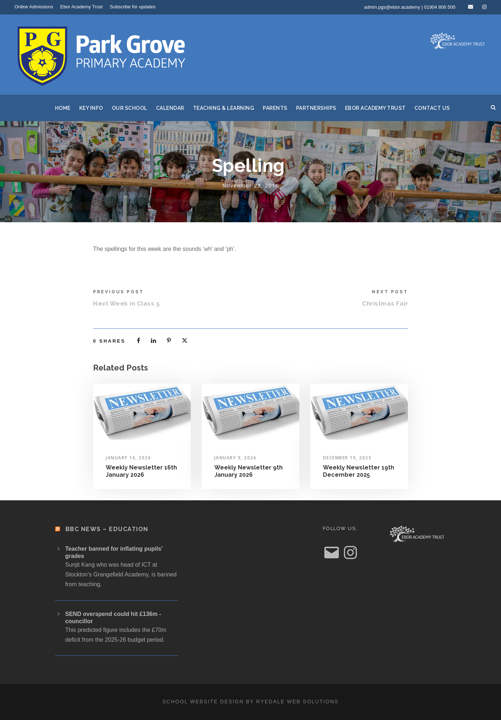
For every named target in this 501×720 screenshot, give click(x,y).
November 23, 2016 (250, 185)
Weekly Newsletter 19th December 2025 (358, 471)
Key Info (91, 108)
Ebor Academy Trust (81, 6)
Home (63, 108)
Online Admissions (33, 6)
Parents (275, 108)
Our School (129, 108)
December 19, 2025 (347, 458)
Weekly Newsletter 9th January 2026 (248, 471)
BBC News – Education (107, 529)
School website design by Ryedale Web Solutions (251, 701)
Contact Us (432, 108)
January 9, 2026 (235, 458)
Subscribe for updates (132, 6)
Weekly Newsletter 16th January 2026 (141, 471)
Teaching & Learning (223, 108)
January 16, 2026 (128, 458)
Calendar (170, 108)
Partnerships (316, 108)
